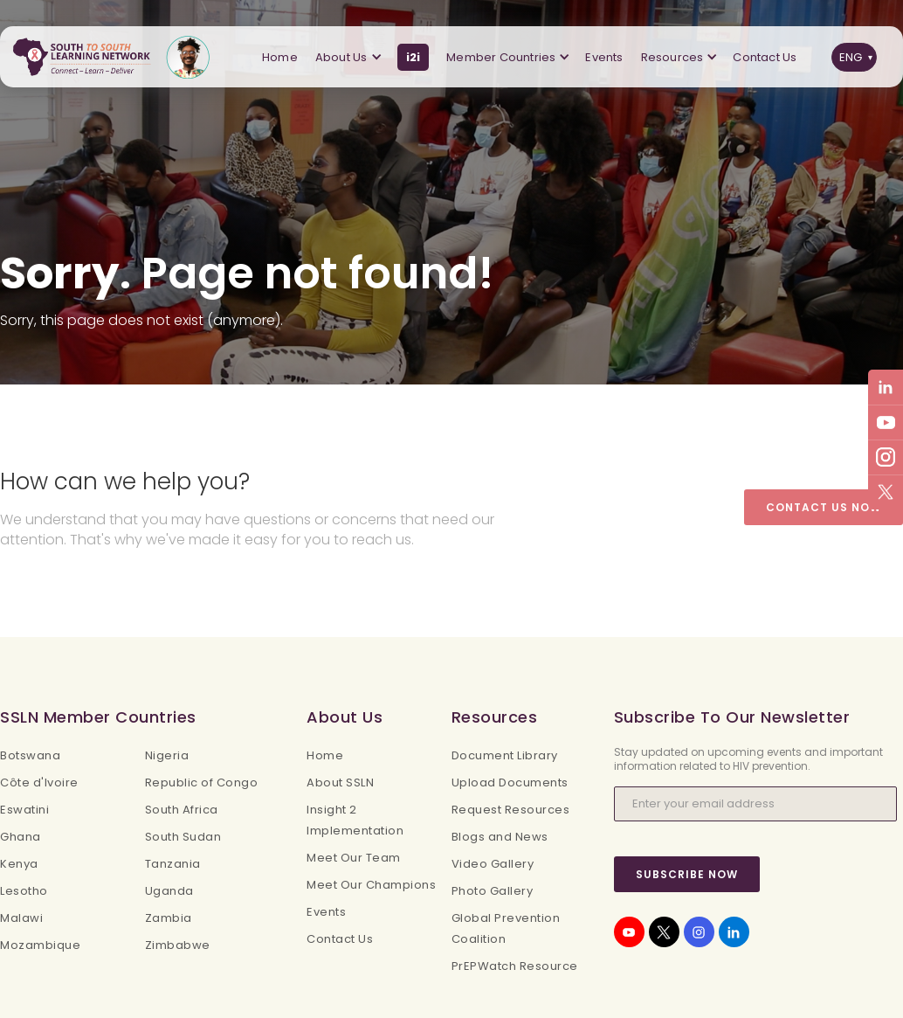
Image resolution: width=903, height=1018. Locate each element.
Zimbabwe (177, 945)
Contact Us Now (823, 507)
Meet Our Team (354, 857)
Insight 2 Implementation (355, 820)
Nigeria (167, 755)
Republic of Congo (201, 782)
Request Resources (511, 809)
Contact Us (764, 57)
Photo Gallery (493, 891)
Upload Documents (510, 782)
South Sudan (183, 836)
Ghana (20, 836)
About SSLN (340, 782)
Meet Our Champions (371, 884)
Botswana (30, 755)
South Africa (181, 809)
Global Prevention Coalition (506, 928)
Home (280, 57)
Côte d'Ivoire (39, 782)
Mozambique (40, 945)
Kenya (19, 863)
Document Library (505, 755)
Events (604, 57)
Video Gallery (493, 863)
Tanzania (173, 863)
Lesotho (24, 891)
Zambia (168, 918)
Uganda (169, 891)
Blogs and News (500, 836)
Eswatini (24, 809)
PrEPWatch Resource (515, 966)
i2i (413, 57)
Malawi (21, 918)
